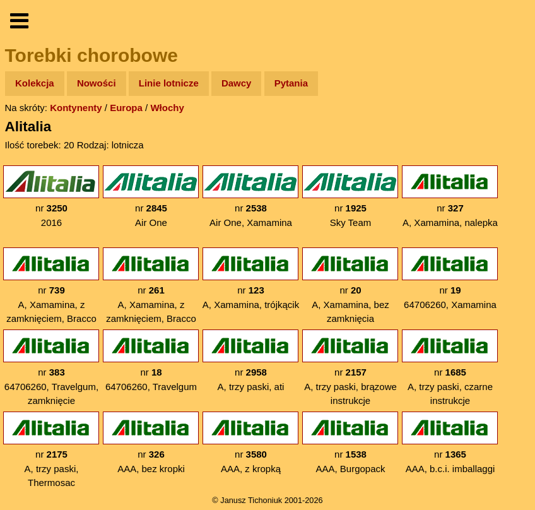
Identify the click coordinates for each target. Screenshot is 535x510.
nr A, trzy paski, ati (250, 360)
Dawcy (236, 83)
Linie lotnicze (169, 83)
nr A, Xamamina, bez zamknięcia (350, 285)
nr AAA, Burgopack (350, 443)
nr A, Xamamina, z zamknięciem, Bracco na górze (151, 292)
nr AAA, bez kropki (151, 443)
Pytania (291, 83)
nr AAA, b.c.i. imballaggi (450, 443)
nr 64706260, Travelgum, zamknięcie (51, 367)
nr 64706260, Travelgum (151, 360)
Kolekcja (34, 83)
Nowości (96, 83)
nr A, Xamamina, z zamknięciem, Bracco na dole (51, 292)
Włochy (167, 107)
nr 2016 (51, 196)
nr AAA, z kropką (250, 443)
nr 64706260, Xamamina (450, 278)
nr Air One (151, 196)
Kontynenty (76, 107)
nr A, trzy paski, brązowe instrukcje (350, 367)
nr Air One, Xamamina (250, 196)
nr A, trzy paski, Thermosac (51, 450)
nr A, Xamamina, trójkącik (251, 278)
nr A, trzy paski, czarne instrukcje (450, 367)
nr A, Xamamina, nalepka (450, 196)
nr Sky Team (350, 196)
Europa (126, 107)
